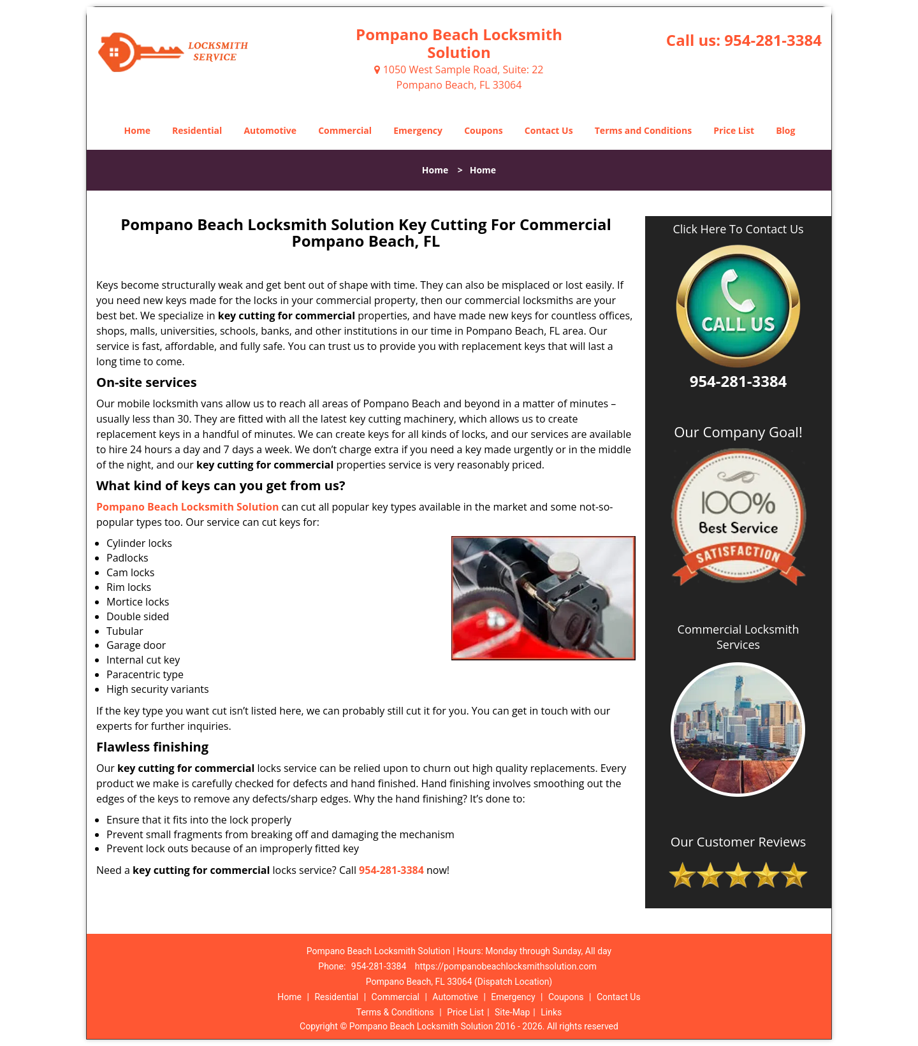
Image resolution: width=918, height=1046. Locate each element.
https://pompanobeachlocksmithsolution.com (506, 966)
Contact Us (549, 130)
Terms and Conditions (643, 130)
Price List (733, 130)
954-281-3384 (773, 39)
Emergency (417, 130)
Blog (785, 130)
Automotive (270, 130)
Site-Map (512, 1012)
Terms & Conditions (395, 1012)
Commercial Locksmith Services (738, 636)
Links (551, 1012)
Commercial (345, 130)
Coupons (483, 130)
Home (137, 130)
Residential (197, 130)
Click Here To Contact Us (738, 229)
